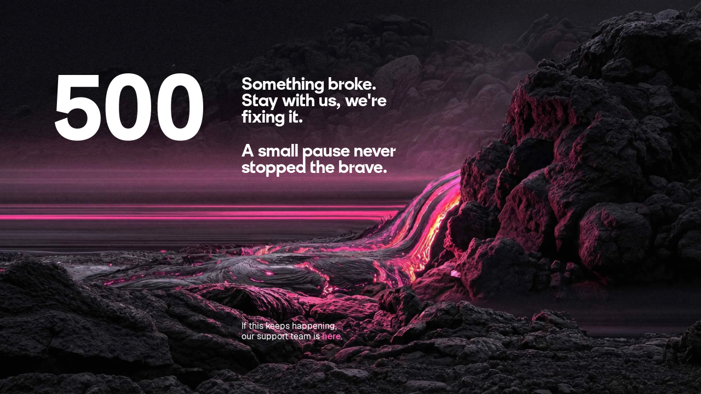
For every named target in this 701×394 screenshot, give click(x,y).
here (331, 336)
